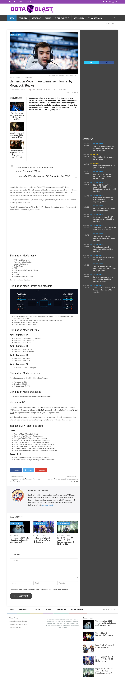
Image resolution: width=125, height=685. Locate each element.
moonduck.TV (37, 407)
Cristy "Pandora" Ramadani (41, 89)
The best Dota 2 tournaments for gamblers (104, 634)
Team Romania (95, 18)
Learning (96, 163)
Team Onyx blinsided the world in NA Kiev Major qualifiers (104, 229)
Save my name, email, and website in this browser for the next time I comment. (40, 589)
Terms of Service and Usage (18, 621)
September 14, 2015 (60, 176)
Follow (110, 24)
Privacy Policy (13, 618)
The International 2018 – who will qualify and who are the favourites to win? (104, 148)
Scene (48, 18)
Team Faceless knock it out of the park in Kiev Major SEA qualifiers (104, 290)
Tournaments (16, 35)
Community (79, 18)
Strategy (36, 18)
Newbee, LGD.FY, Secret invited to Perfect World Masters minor (41, 540)
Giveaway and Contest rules (18, 624)
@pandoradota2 (47, 505)
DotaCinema (43, 410)
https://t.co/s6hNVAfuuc (28, 171)
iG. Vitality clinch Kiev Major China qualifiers (103, 259)
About (21, 2)
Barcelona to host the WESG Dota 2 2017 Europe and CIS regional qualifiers (103, 200)
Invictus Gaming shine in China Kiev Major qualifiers (104, 209)
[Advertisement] (99, 46)
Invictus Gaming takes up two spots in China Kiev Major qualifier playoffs (103, 279)
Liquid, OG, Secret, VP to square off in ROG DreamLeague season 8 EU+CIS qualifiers (104, 188)
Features (23, 18)
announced (52, 187)
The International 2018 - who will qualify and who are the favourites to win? (19, 540)
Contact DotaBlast (15, 627)
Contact (30, 2)
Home (12, 77)
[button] (114, 18)
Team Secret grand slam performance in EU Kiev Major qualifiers (104, 238)
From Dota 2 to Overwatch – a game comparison (104, 167)
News (11, 18)
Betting (96, 154)
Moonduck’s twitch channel (41, 396)
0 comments (74, 92)
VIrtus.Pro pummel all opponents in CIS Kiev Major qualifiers (103, 249)
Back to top (109, 609)
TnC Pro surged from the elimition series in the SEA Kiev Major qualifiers (104, 268)
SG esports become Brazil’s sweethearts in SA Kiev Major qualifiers (104, 219)
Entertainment (62, 18)
